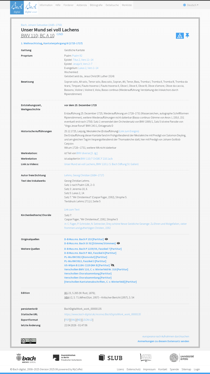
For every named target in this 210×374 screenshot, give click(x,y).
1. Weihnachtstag (31, 43)
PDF (67, 319)
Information (46, 5)
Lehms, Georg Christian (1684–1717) (84, 175)
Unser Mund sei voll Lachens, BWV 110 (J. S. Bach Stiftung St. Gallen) (101, 164)
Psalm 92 (77, 55)
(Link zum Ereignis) (129, 131)
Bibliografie (96, 5)
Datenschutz (134, 369)
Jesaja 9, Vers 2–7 (82, 63)
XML (73, 319)
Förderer (69, 5)
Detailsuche (112, 5)
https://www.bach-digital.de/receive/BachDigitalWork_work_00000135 (102, 314)
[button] (187, 36)
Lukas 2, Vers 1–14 (88, 68)
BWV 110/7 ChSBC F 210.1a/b (97, 158)
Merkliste (127, 5)
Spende (174, 369)
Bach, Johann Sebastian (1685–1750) (41, 25)
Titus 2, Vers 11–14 (83, 59)
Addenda (82, 5)
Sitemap (186, 369)
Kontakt (162, 369)
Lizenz (120, 369)
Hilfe (58, 5)
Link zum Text (71, 209)
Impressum (149, 369)
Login (197, 369)
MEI (79, 319)
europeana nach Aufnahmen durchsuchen (165, 336)
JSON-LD (88, 319)
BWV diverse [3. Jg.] (86, 153)
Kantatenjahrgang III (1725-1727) (63, 43)
